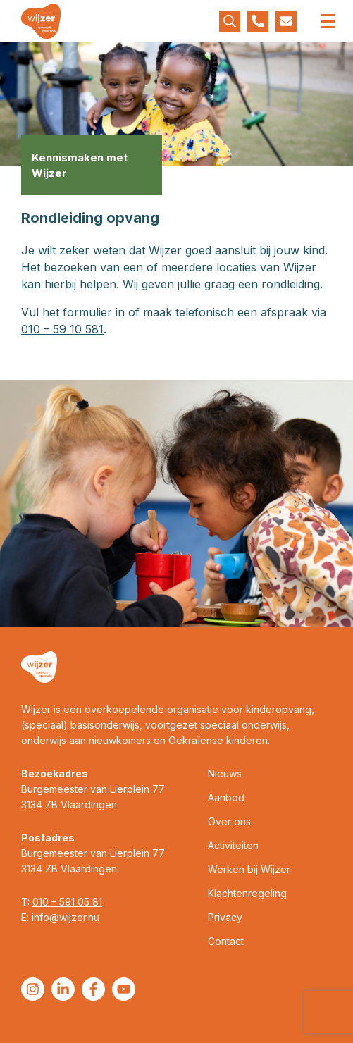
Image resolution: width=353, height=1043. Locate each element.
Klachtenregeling (247, 893)
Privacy (225, 917)
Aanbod (226, 797)
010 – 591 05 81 (67, 902)
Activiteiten (233, 845)
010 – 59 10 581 (62, 329)
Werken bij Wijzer (249, 869)
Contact (226, 941)
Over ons (229, 821)
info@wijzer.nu (65, 917)
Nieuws (225, 773)
